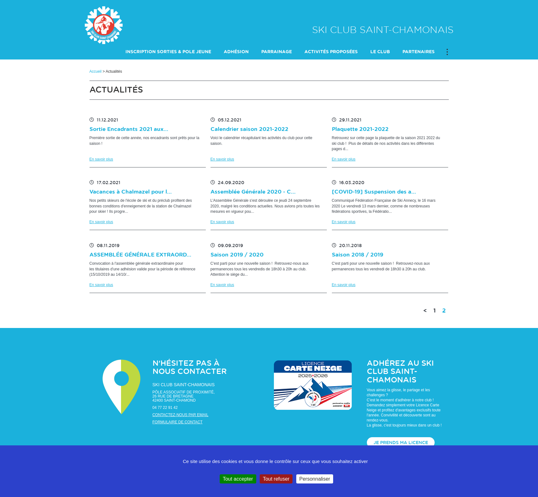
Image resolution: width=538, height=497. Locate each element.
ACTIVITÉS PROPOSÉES (331, 52)
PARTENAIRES (418, 52)
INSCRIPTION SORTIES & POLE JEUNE (168, 52)
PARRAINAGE (276, 52)
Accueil (96, 71)
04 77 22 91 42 (165, 407)
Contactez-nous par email (181, 415)
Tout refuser (276, 479)
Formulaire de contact (178, 422)
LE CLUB (380, 52)
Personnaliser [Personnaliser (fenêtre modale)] (314, 479)
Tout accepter (238, 479)
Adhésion (236, 52)
